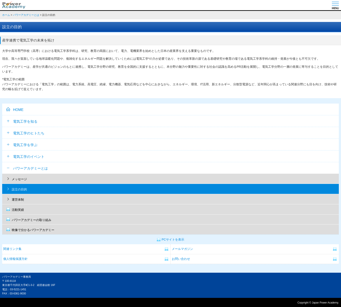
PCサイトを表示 (173, 239)
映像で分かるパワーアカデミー (33, 230)
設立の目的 (19, 189)
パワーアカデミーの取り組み (31, 220)
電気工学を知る (22, 121)
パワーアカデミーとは (26, 15)
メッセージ (19, 179)
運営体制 (18, 199)
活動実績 (18, 209)
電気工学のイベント (25, 156)
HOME (18, 110)
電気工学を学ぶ (22, 145)
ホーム (6, 15)
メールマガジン (182, 249)
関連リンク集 (12, 249)
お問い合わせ (181, 259)
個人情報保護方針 (15, 259)
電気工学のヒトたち (25, 133)
